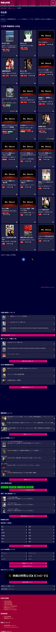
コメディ (3, 559)
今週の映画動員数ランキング (8, 335)
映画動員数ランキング (10, 625)
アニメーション (32, 553)
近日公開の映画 (8, 604)
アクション (4, 553)
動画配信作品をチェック (27, 387)
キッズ (30, 556)
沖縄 (30, 541)
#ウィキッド (12, 487)
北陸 (30, 535)
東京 (2, 526)
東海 (30, 529)
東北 (30, 532)
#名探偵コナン (20, 487)
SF (2, 556)
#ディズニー (29, 487)
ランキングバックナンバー (11, 627)
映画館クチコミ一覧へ (27, 563)
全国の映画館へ (27, 545)
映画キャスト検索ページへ (7, 586)
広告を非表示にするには (47, 287)
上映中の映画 (7, 601)
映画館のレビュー (8, 618)
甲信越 (3, 535)
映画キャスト (11, 8)
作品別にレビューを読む (10, 609)
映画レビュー (27, 479)
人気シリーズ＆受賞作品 (10, 606)
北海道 (3, 532)
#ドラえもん (4, 487)
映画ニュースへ (27, 434)
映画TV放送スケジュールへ (27, 516)
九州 (2, 541)
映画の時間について (27, 582)
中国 (2, 538)
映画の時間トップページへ (7, 589)
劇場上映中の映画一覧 (27, 361)
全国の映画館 (7, 616)
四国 (30, 538)
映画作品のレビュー (9, 607)
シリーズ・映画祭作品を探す (27, 490)
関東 (30, 526)
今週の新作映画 (8, 602)
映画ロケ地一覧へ (27, 566)
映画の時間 (4, 8)
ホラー (30, 559)
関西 (2, 529)
